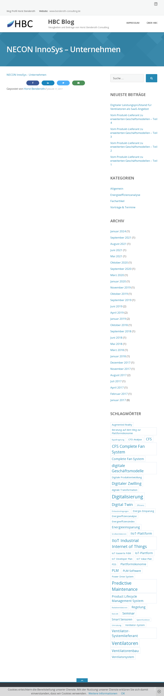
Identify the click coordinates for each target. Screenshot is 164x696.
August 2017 (118, 375)
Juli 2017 (116, 381)
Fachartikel (117, 201)
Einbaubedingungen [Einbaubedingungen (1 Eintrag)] (120, 511)
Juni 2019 (116, 306)
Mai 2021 (116, 256)
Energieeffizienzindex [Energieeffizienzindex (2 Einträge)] (123, 521)
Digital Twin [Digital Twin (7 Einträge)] (122, 504)
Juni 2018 (116, 337)
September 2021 (120, 237)
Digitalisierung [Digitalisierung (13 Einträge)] (127, 496)
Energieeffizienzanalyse (125, 195)
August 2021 (118, 244)
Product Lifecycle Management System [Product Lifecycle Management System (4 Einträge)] (127, 598)
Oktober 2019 (119, 294)
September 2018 (120, 331)
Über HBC (152, 22)
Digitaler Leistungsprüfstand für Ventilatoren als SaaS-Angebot (131, 107)
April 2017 (117, 387)
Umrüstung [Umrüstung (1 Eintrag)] (116, 625)
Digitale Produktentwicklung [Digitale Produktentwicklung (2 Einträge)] (127, 477)
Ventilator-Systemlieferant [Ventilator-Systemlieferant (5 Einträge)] (125, 633)
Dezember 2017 (120, 362)
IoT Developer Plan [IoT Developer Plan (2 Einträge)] (122, 558)
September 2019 (120, 300)
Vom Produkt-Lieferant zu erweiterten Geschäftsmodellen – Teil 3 (133, 133)
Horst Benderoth (34, 89)
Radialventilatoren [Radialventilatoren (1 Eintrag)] (119, 607)
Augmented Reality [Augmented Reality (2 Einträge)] (122, 424)
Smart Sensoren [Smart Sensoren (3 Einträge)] (122, 619)
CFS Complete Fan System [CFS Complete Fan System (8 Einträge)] (128, 449)
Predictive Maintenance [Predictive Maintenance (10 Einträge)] (125, 586)
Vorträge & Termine (122, 207)
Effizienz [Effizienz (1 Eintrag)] (140, 505)
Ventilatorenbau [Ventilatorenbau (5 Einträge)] (125, 650)
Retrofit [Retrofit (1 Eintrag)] (115, 614)
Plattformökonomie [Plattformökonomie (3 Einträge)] (133, 564)
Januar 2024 (118, 231)
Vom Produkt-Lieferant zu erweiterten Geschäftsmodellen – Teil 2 (133, 147)
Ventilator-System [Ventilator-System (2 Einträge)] (135, 625)
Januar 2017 (118, 400)
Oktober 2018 (119, 325)
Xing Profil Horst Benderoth (21, 11)
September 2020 (120, 269)
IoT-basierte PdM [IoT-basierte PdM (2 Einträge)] (121, 553)
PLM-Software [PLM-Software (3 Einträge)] (132, 571)
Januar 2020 (118, 281)
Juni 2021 (116, 250)
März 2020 (117, 275)
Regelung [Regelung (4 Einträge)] (139, 607)
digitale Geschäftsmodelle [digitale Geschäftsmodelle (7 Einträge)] (128, 468)
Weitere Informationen (103, 693)
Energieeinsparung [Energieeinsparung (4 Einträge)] (126, 527)
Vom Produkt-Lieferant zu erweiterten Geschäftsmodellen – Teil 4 (133, 119)
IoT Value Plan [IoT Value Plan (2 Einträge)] (144, 558)
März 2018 (117, 350)
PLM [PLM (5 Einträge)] (115, 570)
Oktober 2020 (119, 262)
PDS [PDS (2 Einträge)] (114, 564)
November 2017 (120, 369)
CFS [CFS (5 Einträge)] (149, 439)
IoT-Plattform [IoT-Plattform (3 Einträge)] (144, 553)
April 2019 (117, 312)
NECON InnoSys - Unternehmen (26, 75)
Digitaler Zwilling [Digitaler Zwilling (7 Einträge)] (127, 483)
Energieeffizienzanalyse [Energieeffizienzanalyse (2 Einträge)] (124, 516)
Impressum (132, 22)
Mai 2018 (116, 344)
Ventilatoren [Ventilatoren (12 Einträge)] (125, 643)
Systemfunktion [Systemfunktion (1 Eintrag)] (143, 620)
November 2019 (120, 287)
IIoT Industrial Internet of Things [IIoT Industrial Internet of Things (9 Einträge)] (129, 543)
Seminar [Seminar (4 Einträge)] (128, 613)
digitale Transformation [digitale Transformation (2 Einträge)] (124, 489)
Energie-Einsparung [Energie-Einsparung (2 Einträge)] (143, 511)
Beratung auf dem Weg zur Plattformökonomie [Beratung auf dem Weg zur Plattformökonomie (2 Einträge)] (126, 431)
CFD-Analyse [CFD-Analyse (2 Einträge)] (135, 439)
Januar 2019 (118, 319)
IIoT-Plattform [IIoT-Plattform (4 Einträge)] (141, 533)
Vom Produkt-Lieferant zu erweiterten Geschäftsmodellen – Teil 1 (133, 160)
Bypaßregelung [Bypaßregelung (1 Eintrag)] (118, 440)
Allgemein (116, 188)
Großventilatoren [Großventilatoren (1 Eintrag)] (119, 534)
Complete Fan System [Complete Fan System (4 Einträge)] (128, 459)
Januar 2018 (118, 356)
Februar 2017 (119, 394)
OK (123, 693)
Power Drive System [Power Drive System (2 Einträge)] (122, 576)
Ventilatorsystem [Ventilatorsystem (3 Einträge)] (123, 657)
